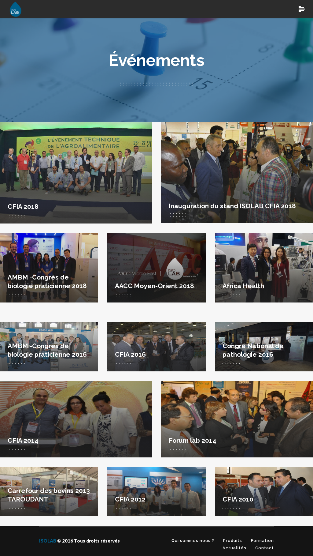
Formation (262, 540)
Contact (264, 548)
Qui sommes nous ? (192, 540)
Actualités (234, 548)
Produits (232, 540)
